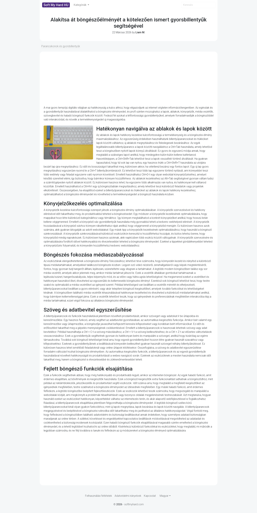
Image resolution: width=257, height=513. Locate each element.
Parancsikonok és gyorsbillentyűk (60, 46)
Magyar (164, 495)
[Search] (198, 5)
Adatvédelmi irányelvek (128, 495)
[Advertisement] (129, 79)
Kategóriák (80, 4)
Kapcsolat (150, 495)
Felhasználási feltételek (98, 495)
